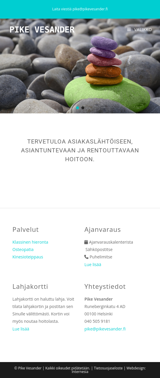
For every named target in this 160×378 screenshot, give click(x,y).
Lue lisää (92, 264)
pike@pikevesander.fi (90, 9)
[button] (77, 107)
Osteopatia (22, 249)
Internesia (80, 371)
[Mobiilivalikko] (139, 29)
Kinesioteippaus (27, 257)
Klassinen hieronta (30, 242)
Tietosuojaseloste (108, 368)
